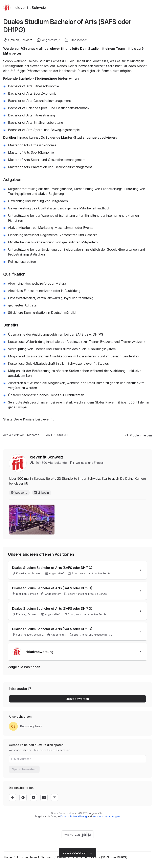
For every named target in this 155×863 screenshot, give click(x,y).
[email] (54, 797)
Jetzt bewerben (77, 698)
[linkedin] (44, 797)
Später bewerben (24, 769)
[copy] (12, 797)
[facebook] (33, 797)
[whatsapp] (23, 797)
